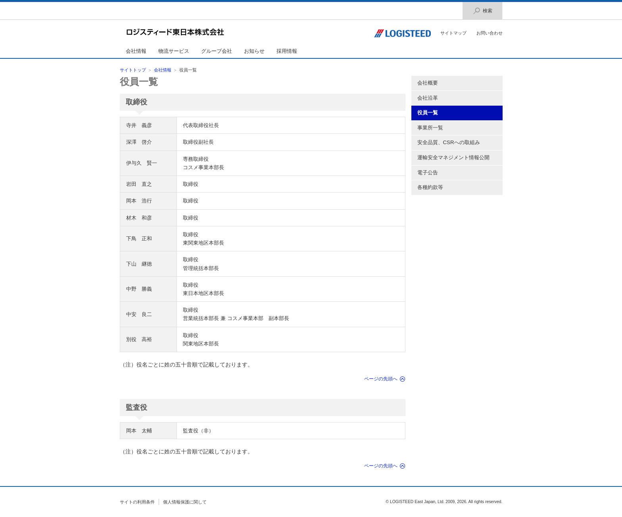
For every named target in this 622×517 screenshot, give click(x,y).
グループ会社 (216, 51)
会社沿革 (427, 98)
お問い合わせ (489, 33)
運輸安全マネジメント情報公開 (453, 157)
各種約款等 (430, 187)
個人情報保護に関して (185, 502)
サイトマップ (453, 33)
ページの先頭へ (380, 379)
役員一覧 (139, 81)
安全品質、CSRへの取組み (448, 142)
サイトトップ (133, 70)
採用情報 (286, 51)
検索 (482, 11)
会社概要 (427, 83)
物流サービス (173, 51)
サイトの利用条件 (137, 502)
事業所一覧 (430, 128)
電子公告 (427, 173)
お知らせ (254, 51)
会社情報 (136, 51)
